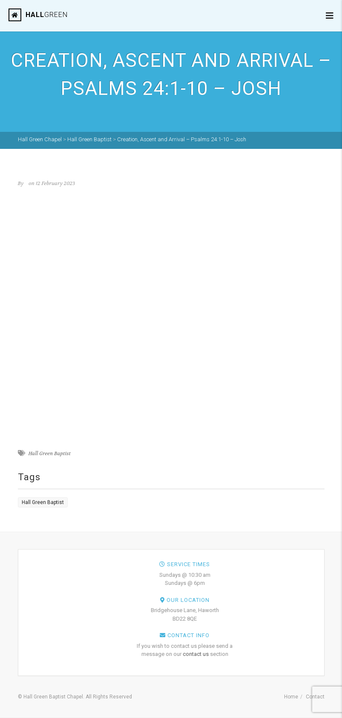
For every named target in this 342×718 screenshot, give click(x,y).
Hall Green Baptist (49, 453)
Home (291, 697)
